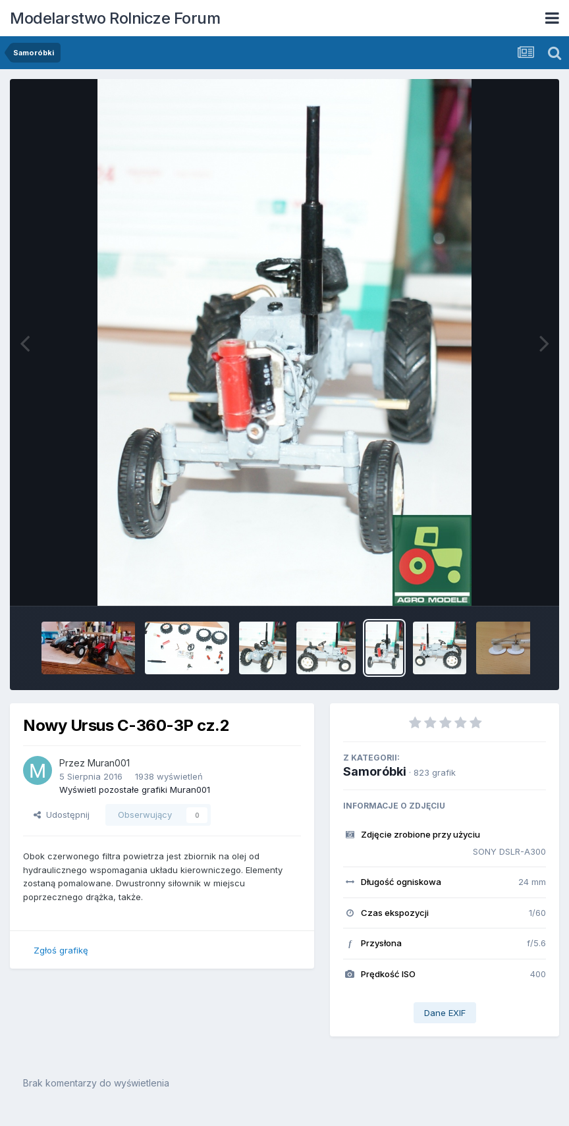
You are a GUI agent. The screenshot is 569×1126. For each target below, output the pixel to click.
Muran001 (109, 762)
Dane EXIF (445, 1012)
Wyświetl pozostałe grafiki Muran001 (134, 789)
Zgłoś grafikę (61, 950)
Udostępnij (62, 814)
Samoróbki (374, 771)
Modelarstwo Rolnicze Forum (115, 18)
